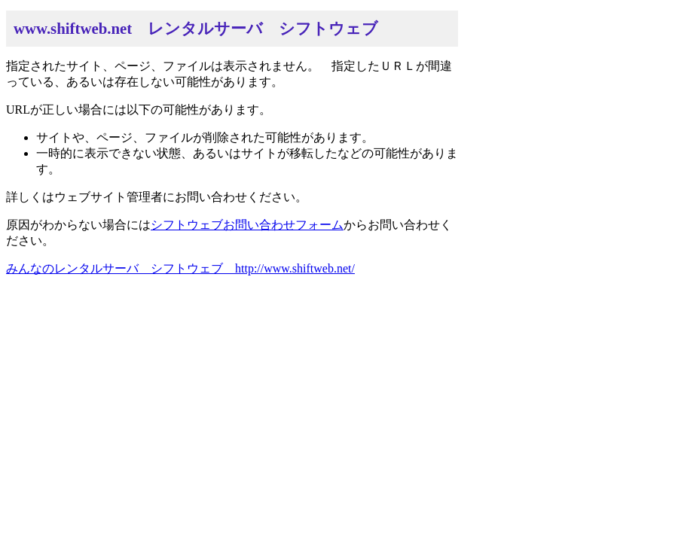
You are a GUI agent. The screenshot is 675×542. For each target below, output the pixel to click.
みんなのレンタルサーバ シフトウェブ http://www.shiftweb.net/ (180, 268)
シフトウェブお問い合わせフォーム (247, 224)
